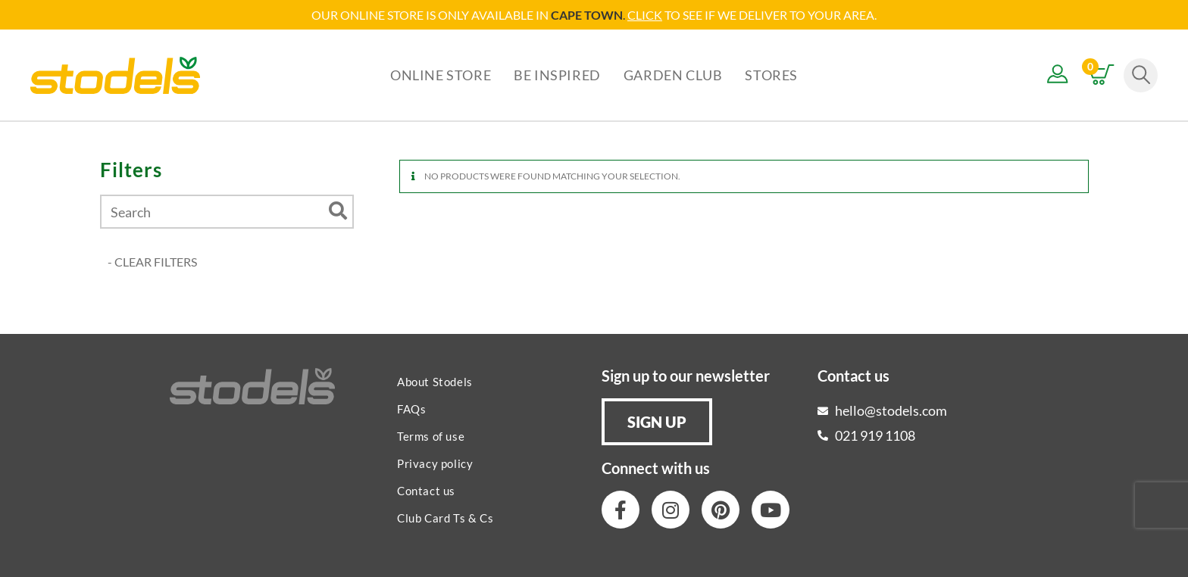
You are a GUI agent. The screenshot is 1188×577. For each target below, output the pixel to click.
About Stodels (435, 381)
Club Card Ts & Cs (445, 518)
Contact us (426, 490)
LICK (649, 15)
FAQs (411, 409)
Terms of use (430, 436)
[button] (657, 421)
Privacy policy (435, 463)
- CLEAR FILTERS (152, 261)
